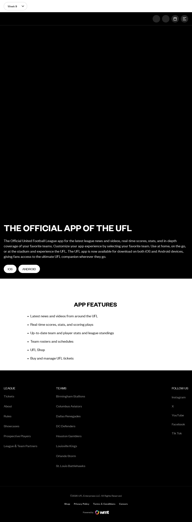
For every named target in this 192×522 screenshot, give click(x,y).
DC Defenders (65, 426)
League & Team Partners (20, 446)
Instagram (180, 397)
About (8, 406)
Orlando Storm (66, 455)
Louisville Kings (66, 446)
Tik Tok (180, 433)
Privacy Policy (81, 503)
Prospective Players (17, 436)
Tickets (9, 396)
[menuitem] (20, 428)
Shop (67, 504)
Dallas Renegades (68, 416)
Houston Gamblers (69, 436)
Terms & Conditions (104, 503)
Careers (123, 504)
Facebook (180, 424)
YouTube (180, 415)
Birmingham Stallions (70, 396)
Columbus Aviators (69, 406)
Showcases (11, 426)
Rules (7, 416)
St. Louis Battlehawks (70, 465)
